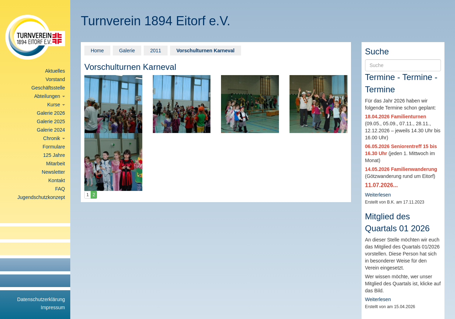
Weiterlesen (378, 195)
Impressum (53, 307)
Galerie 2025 (51, 121)
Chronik (54, 138)
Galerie (127, 50)
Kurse (56, 104)
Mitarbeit (55, 163)
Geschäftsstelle (48, 88)
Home (97, 50)
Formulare (54, 146)
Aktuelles (55, 71)
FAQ (60, 189)
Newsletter (53, 172)
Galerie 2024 (51, 130)
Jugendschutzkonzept (41, 197)
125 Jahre (54, 155)
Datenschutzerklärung (41, 299)
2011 (155, 50)
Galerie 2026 (51, 113)
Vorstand (55, 79)
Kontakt (56, 180)
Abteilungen (49, 96)
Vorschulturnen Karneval (205, 50)
